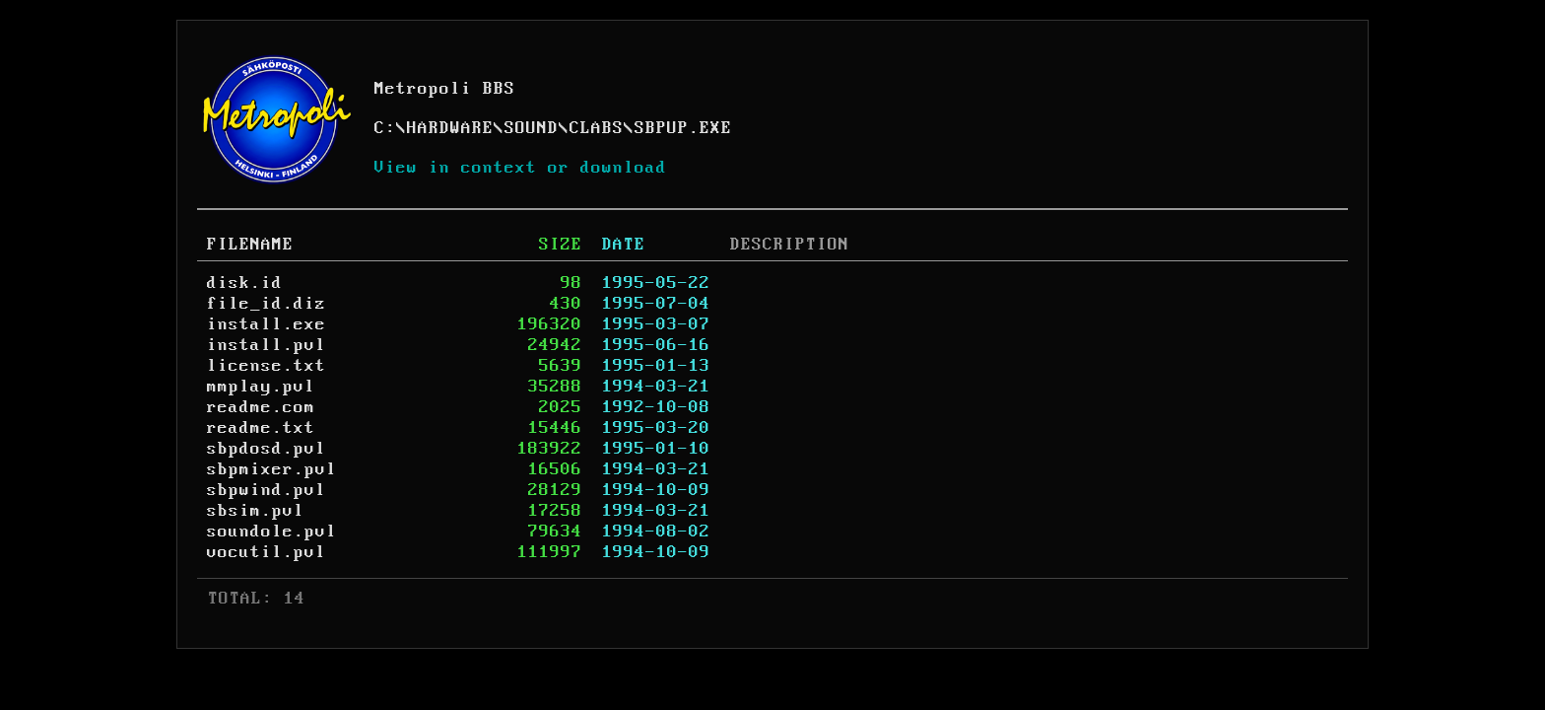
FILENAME (250, 244)
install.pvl (266, 345)
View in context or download (520, 168)
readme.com (261, 407)
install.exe (266, 324)
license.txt (266, 366)
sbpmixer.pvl (272, 469)
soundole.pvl (272, 531)
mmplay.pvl (261, 386)
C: (385, 128)
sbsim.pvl (255, 511)
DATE (623, 244)
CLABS (597, 128)
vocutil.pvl (266, 552)
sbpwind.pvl (266, 490)
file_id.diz (266, 304)
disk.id (245, 283)
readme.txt (261, 428)
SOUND (531, 128)
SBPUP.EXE (683, 128)
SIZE (560, 244)
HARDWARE (450, 128)
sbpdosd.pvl (266, 449)
